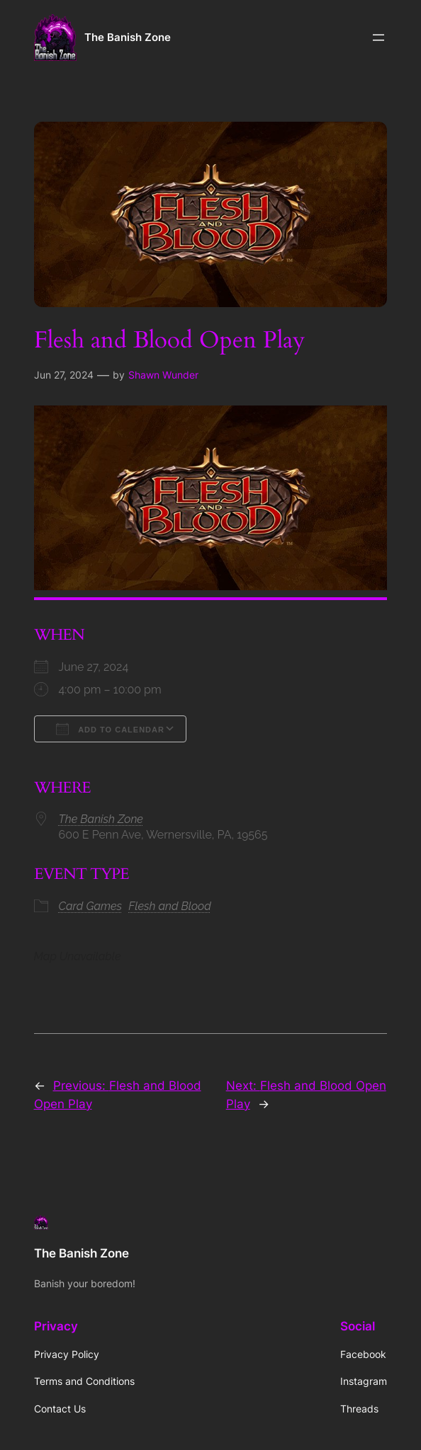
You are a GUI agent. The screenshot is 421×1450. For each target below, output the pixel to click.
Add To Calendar (110, 729)
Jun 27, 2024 (64, 375)
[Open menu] (378, 37)
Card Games (91, 906)
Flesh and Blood (169, 906)
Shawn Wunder (163, 375)
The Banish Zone (127, 37)
